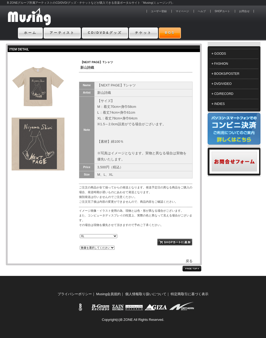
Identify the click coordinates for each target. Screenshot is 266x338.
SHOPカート (222, 11)
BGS (170, 33)
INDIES (219, 104)
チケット (143, 33)
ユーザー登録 (159, 11)
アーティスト (62, 33)
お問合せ (244, 11)
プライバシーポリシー (75, 294)
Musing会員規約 (108, 294)
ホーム (30, 33)
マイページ (182, 11)
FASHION (221, 64)
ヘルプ (202, 11)
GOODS (220, 53)
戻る (189, 261)
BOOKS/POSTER (226, 74)
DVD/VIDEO (223, 84)
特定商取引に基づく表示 (189, 294)
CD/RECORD (224, 94)
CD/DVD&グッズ (105, 33)
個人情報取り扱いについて (145, 294)
